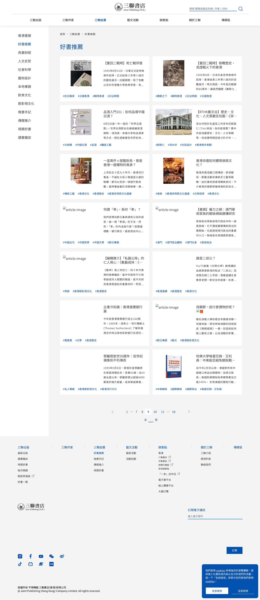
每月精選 (23, 470)
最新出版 (23, 453)
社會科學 (24, 69)
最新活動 (131, 453)
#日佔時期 (113, 96)
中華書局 (162, 461)
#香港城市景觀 (203, 145)
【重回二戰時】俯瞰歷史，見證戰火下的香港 (215, 65)
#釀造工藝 (105, 145)
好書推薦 (24, 44)
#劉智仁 (160, 145)
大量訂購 (163, 491)
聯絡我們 (206, 464)
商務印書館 (163, 464)
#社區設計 (186, 145)
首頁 (62, 34)
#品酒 (93, 145)
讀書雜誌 (24, 137)
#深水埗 (172, 145)
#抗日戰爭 (69, 96)
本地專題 (24, 86)
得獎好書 (24, 128)
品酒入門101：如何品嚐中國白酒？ (124, 113)
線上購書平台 (166, 485)
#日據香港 (83, 96)
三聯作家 (68, 20)
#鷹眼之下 (161, 96)
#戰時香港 (98, 96)
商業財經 (24, 52)
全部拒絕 (243, 591)
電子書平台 (164, 479)
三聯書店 (162, 457)
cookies (220, 570)
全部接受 (217, 591)
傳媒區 (226, 20)
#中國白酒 (81, 145)
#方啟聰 (67, 145)
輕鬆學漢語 (24, 476)
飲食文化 (24, 95)
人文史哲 (24, 61)
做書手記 (24, 111)
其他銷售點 (163, 468)
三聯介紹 (206, 453)
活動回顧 (131, 459)
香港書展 (24, 35)
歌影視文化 (26, 103)
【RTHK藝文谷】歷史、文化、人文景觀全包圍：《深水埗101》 (216, 115)
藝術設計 (24, 78)
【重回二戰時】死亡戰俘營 (122, 63)
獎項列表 (206, 459)
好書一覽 (23, 482)
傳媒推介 (24, 120)
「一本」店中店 (167, 474)
